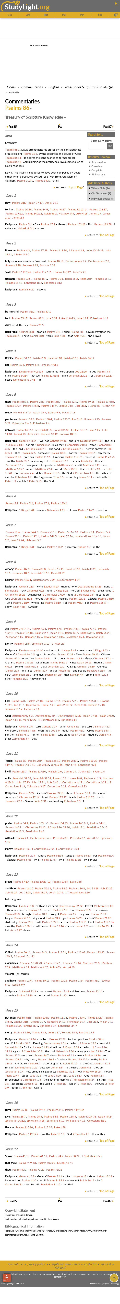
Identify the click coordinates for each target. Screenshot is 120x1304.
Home (11, 87)
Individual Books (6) (102, 198)
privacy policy (36, 1264)
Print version (98, 162)
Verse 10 (11, 693)
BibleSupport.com (30, 1219)
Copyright (96, 170)
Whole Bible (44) (100, 188)
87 (107, 126)
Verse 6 (10, 496)
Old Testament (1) (101, 193)
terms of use (15, 1264)
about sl (106, 1264)
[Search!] (110, 146)
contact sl (90, 1264)
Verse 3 (10, 304)
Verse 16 (11, 1103)
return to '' (70, 187)
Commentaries (32, 87)
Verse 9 (10, 622)
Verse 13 (11, 874)
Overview (96, 166)
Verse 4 (10, 351)
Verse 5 (10, 394)
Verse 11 (11, 753)
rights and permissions (65, 1264)
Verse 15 (11, 1010)
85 (12, 126)
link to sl (60, 1267)
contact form (60, 1276)
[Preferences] (116, 14)
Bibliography (98, 174)
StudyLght (21, 7)
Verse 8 (10, 562)
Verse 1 (10, 195)
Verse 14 (11, 945)
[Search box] (97, 146)
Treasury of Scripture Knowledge (88, 87)
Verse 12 (11, 816)
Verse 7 (10, 525)
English (53, 87)
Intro (8, 136)
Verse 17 (11, 1149)
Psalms (14, 92)
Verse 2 (10, 243)
